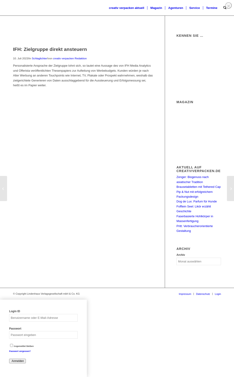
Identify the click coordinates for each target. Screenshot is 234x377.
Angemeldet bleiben (22, 346)
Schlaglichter (39, 58)
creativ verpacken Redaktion (70, 58)
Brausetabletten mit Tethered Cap (198, 186)
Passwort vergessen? (20, 351)
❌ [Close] (228, 6)
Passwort (15, 328)
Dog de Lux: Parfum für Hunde (196, 201)
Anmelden (17, 361)
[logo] (13, 8)
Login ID (14, 311)
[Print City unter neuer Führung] (3, 188)
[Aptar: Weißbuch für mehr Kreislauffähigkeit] (230, 188)
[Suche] (224, 8)
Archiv (180, 255)
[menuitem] (126, 8)
